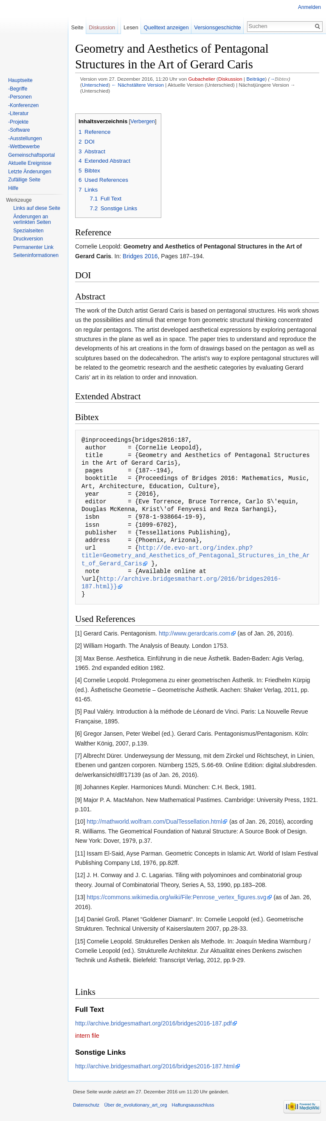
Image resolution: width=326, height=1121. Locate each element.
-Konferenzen (23, 105)
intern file (87, 1035)
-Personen (19, 97)
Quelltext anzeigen (166, 27)
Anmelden (309, 7)
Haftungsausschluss (193, 1104)
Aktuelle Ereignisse (29, 163)
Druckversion (28, 239)
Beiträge (255, 79)
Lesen (131, 27)
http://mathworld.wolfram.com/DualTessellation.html (154, 821)
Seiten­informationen (36, 255)
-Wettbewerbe (23, 147)
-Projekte (18, 122)
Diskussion (230, 79)
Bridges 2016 (140, 256)
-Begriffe (17, 89)
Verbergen (142, 121)
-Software (19, 130)
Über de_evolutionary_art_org (135, 1104)
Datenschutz (86, 1104)
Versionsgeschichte (217, 27)
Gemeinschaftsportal (31, 155)
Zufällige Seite (24, 180)
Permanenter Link (33, 247)
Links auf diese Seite (36, 208)
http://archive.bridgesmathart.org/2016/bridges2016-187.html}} (181, 582)
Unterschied (95, 85)
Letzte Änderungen (29, 172)
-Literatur (18, 113)
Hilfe (13, 188)
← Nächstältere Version (138, 85)
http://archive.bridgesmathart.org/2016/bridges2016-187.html (155, 1066)
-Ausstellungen (25, 138)
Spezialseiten (28, 231)
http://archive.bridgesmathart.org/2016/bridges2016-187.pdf (153, 1023)
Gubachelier (201, 79)
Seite (77, 27)
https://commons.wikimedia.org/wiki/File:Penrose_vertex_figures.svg (176, 897)
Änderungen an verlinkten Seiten (32, 220)
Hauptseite (20, 80)
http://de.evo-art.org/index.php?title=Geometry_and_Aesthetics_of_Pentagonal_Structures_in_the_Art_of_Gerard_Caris (196, 555)
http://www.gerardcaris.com (194, 633)
